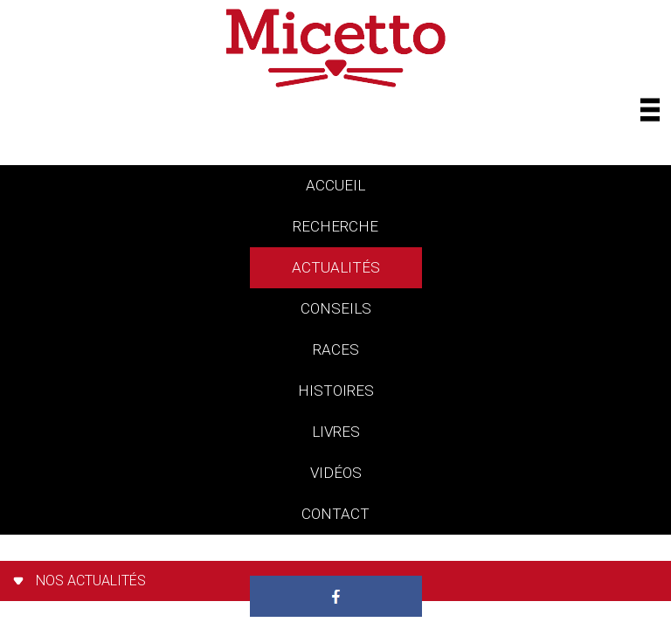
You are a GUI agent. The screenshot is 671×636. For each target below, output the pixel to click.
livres (336, 431)
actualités (336, 267)
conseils (336, 308)
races (336, 349)
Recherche (335, 226)
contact (335, 513)
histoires (336, 390)
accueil (335, 185)
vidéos (336, 472)
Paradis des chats (336, 554)
